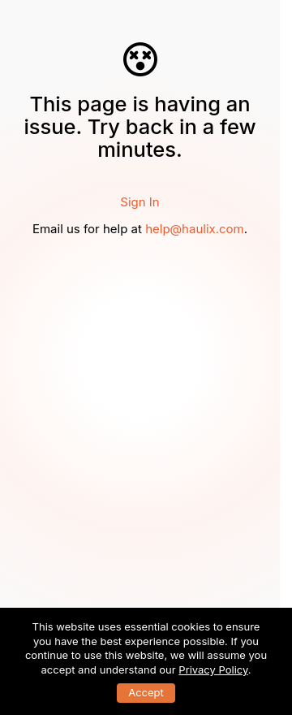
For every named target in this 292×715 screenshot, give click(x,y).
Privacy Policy (212, 669)
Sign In (139, 202)
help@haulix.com (194, 228)
